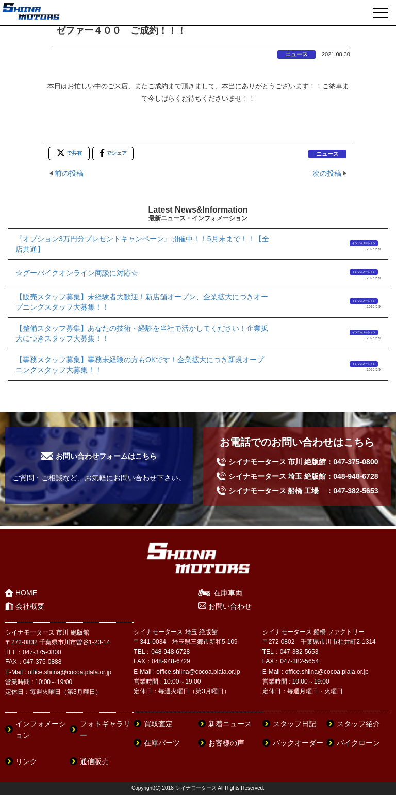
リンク (26, 761)
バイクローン (358, 743)
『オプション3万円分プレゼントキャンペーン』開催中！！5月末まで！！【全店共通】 (142, 244)
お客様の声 (226, 743)
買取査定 (158, 724)
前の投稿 (69, 173)
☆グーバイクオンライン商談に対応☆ (76, 273)
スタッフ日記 (294, 724)
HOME (26, 593)
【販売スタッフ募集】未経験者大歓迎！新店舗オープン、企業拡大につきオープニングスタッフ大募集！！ (141, 302)
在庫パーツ (162, 743)
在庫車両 (227, 593)
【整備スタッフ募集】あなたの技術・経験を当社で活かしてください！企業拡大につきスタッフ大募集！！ (141, 333)
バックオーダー (298, 743)
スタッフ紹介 (358, 724)
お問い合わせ (230, 606)
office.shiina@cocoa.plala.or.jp (69, 672)
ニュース (296, 54)
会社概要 (29, 606)
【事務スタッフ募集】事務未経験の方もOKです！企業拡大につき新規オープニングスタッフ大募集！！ (139, 364)
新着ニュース (230, 724)
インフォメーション (363, 243)
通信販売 (94, 761)
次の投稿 (326, 173)
